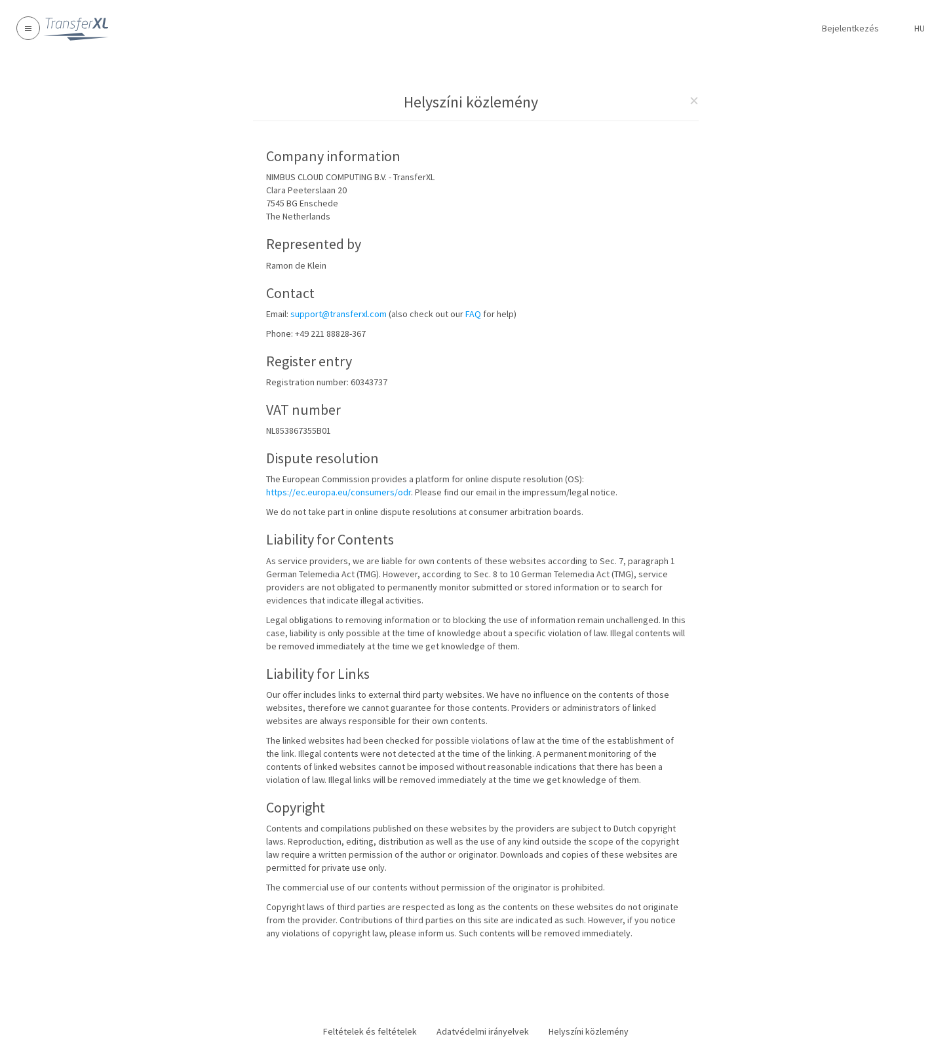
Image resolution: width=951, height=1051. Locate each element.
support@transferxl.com (338, 314)
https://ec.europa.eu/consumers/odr (338, 492)
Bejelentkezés (850, 28)
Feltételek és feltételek (370, 1031)
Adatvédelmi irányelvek (483, 1031)
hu (919, 28)
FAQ (473, 314)
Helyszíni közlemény (589, 1031)
